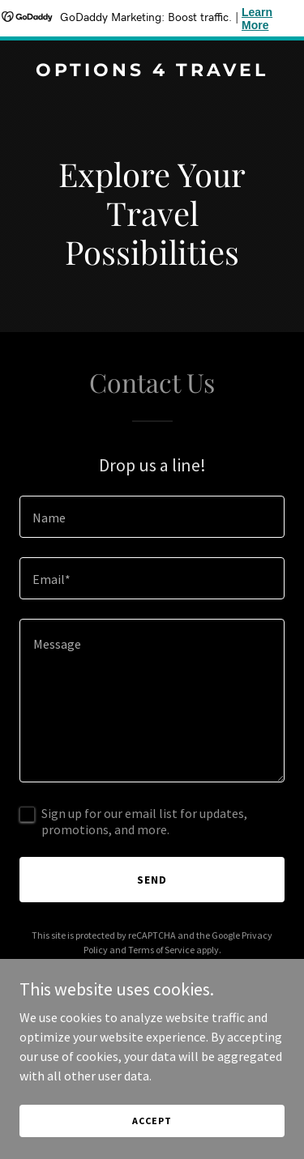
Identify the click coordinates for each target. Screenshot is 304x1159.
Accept (151, 1120)
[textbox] (152, 517)
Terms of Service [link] (161, 950)
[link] (152, 71)
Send (152, 879)
